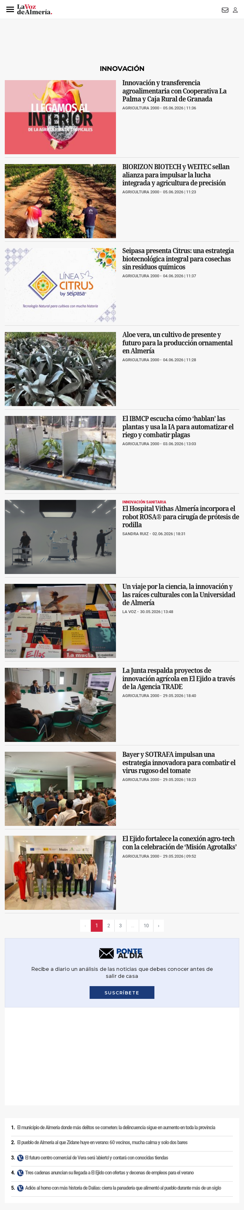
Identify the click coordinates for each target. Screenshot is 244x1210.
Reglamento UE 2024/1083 (51, 1166)
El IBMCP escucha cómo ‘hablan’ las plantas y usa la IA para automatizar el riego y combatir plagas (178, 426)
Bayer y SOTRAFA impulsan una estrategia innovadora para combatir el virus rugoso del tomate (178, 762)
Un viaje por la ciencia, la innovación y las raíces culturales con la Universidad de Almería (178, 594)
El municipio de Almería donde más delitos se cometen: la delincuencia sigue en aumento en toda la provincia (116, 1030)
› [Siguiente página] (159, 926)
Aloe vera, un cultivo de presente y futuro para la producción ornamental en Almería (177, 342)
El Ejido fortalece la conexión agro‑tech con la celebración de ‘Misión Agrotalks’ (179, 843)
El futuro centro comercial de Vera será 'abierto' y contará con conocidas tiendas (96, 1060)
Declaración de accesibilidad (167, 1166)
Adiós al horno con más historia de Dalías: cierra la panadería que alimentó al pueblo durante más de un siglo (123, 1090)
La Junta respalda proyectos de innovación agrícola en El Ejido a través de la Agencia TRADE (178, 678)
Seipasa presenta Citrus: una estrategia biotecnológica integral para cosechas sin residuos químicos (178, 258)
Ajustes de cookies (121, 1166)
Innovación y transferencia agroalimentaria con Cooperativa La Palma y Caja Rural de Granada (174, 91)
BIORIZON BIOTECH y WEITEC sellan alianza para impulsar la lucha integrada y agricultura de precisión (175, 174)
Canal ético (89, 1166)
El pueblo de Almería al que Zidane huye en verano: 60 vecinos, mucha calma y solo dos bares (102, 1044)
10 (146, 926)
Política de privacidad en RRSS (189, 1155)
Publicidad (12, 1166)
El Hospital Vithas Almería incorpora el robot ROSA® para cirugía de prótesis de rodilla (180, 516)
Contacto (229, 1155)
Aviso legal (12, 1155)
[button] (10, 9)
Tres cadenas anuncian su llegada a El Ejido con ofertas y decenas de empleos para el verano (109, 1075)
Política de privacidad (46, 1155)
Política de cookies (86, 1155)
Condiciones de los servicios (133, 1155)
